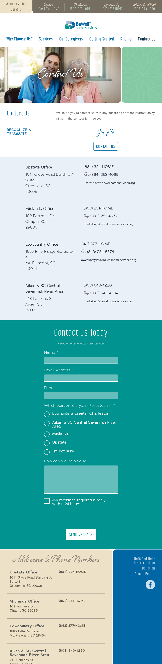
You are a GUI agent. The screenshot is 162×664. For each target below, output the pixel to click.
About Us (11, 4)
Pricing (126, 39)
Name (51, 353)
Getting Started (101, 39)
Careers (16, 9)
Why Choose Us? (19, 39)
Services (46, 39)
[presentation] (81, 517)
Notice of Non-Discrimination (144, 560)
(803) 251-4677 (104, 216)
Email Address (58, 370)
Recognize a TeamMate (19, 132)
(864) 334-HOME (48, 9)
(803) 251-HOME (80, 9)
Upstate (55, 443)
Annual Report (144, 574)
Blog (24, 4)
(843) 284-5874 (100, 251)
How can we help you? (65, 461)
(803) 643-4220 (145, 9)
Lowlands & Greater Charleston (76, 414)
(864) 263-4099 (104, 174)
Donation (148, 568)
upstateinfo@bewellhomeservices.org (109, 183)
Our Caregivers (71, 39)
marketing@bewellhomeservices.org (108, 224)
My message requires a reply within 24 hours (75, 502)
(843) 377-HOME (112, 9)
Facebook (150, 585)
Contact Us (147, 39)
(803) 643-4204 (104, 293)
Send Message (81, 534)
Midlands (56, 434)
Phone (50, 388)
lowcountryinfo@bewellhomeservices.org (109, 260)
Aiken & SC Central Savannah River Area (80, 424)
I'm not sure (59, 452)
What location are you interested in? (79, 406)
